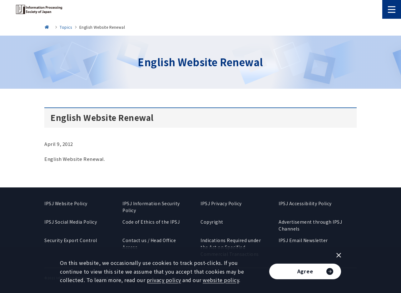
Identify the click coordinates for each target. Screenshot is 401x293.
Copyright (211, 222)
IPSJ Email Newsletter (303, 240)
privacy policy (164, 280)
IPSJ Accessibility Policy (305, 203)
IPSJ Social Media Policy (70, 222)
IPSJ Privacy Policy (221, 203)
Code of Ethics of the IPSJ (151, 222)
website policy (221, 280)
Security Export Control (70, 240)
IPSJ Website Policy (65, 203)
